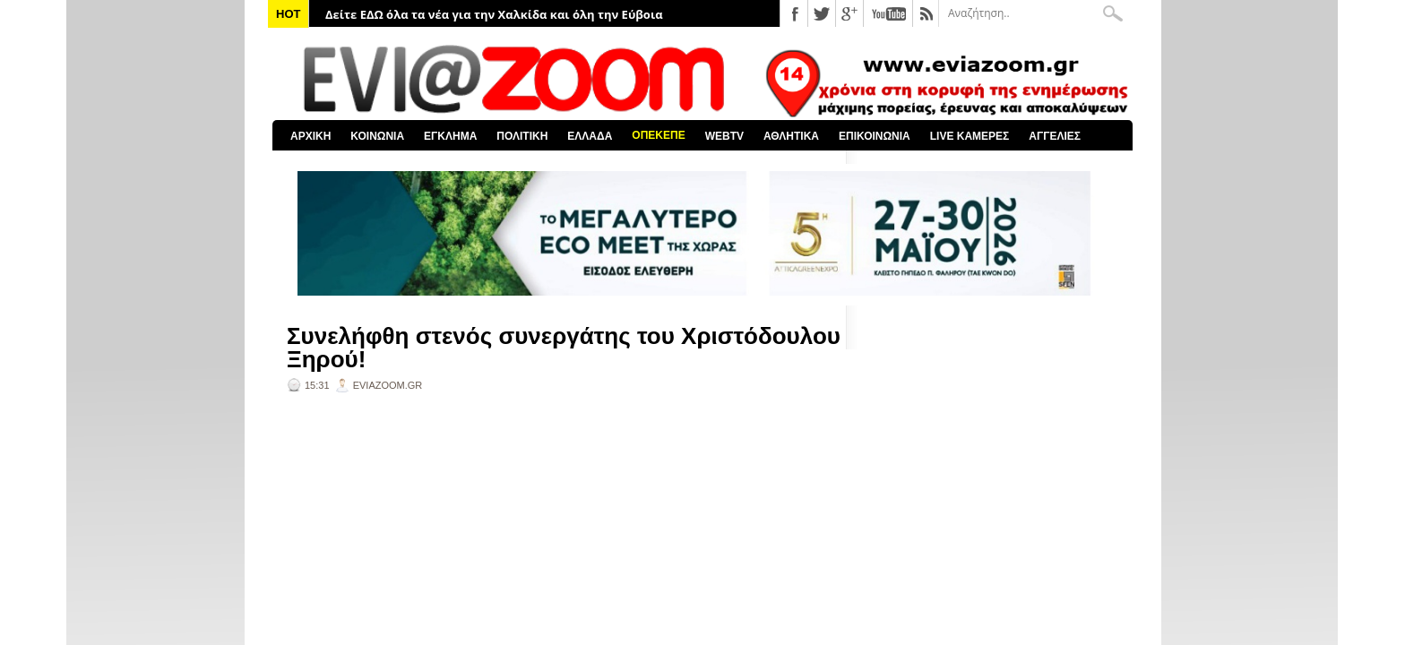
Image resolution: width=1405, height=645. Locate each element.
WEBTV (724, 136)
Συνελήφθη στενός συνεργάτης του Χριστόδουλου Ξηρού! (563, 347)
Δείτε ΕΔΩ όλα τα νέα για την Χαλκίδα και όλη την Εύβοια (494, 14)
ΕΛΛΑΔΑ (589, 136)
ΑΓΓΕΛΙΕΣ (1055, 136)
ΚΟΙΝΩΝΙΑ (377, 136)
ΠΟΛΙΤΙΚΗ (521, 136)
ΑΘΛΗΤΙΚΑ (791, 136)
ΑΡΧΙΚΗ (310, 136)
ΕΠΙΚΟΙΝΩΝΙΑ (874, 136)
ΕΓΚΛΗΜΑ (450, 136)
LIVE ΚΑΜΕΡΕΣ (970, 136)
